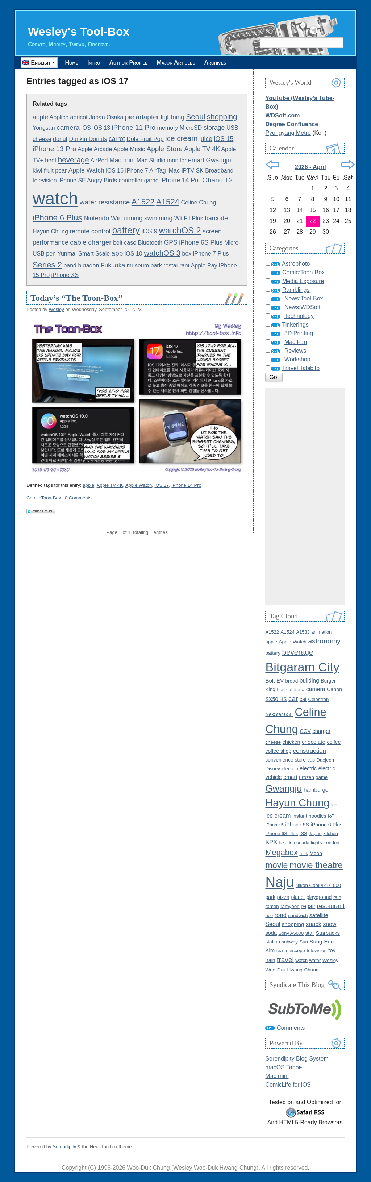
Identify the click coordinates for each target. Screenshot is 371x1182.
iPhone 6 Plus (57, 217)
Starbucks (328, 933)
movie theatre (316, 865)
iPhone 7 (136, 170)
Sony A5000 (291, 933)
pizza (283, 897)
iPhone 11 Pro (134, 127)
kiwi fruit (43, 170)
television (45, 180)
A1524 (167, 201)
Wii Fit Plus (188, 218)
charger (100, 242)
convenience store (285, 760)
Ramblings (296, 290)
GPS (171, 242)
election (290, 768)
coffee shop (278, 751)
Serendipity (64, 1146)
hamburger (317, 790)
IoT (331, 816)
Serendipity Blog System (296, 1058)
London (331, 842)
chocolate (313, 742)
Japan (97, 117)
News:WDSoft (302, 307)
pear (61, 170)
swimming (158, 218)
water (315, 960)
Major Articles (186, 62)
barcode (216, 218)
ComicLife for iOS (287, 1085)
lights (316, 842)
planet (298, 897)
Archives (228, 62)
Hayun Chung (50, 231)
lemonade (299, 842)
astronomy (324, 641)
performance (50, 242)
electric (308, 768)
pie (129, 117)
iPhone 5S (297, 825)
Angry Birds (102, 180)
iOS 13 (101, 128)
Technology (299, 316)
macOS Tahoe (283, 1067)
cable (78, 242)
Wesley (56, 309)
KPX (271, 842)
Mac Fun (295, 342)
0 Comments (78, 498)
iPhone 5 (274, 825)
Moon (315, 853)
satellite (318, 915)
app (117, 253)
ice (334, 805)
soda (271, 933)
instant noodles (309, 816)
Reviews (295, 351)
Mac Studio (151, 160)
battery (126, 230)
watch (55, 198)
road (281, 915)
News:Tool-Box (303, 298)
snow (329, 924)
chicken (291, 742)
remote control (90, 231)
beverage (73, 159)
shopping (222, 116)
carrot (117, 138)
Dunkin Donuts (88, 139)
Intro (98, 62)
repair (308, 906)
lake (283, 842)
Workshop (297, 359)
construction (309, 750)
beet (50, 160)
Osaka (115, 117)
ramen (272, 906)
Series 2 (47, 264)
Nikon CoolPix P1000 (318, 885)
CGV (305, 731)
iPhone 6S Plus (200, 242)
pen (51, 253)
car (293, 698)
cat (303, 699)
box (187, 253)
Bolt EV (274, 680)
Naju (279, 882)
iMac (173, 170)
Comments (291, 1028)
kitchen (330, 833)
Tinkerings (295, 325)
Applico (59, 117)
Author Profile (135, 62)
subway (289, 942)
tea (279, 950)
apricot (79, 117)
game (151, 180)
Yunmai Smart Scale (83, 253)
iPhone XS (65, 275)
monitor (176, 160)
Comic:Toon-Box (43, 498)
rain (337, 897)
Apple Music (129, 149)
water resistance (105, 202)
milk (303, 853)
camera (68, 127)
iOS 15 (224, 138)
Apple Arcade (95, 149)
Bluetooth (150, 243)
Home (73, 62)
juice (205, 138)
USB (232, 128)
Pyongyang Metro (287, 133)
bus (280, 689)
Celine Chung (198, 202)
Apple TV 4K (202, 149)
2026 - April (310, 167)
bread (291, 681)
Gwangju (218, 160)
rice (269, 915)
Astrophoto (296, 264)
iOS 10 (133, 253)
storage (214, 127)
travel (285, 959)
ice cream (181, 138)
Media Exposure (303, 281)
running (132, 218)
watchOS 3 (162, 253)
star (309, 933)
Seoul (195, 116)
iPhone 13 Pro (54, 149)
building (309, 680)
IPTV (187, 170)
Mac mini (122, 160)
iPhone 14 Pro (180, 180)
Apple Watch (86, 170)
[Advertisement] (305, 496)
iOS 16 (115, 170)
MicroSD (191, 128)
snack (313, 924)
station (272, 942)
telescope (294, 950)
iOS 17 (161, 485)
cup (311, 760)
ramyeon (290, 906)
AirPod (99, 160)
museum (138, 265)
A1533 (303, 632)
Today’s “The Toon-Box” (76, 298)
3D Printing (298, 333)
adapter (147, 117)
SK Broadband (214, 170)
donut (60, 139)
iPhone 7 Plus (211, 253)
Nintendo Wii (102, 218)
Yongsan (44, 128)
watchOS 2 (180, 230)
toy (331, 950)
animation (321, 632)
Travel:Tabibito (301, 368)
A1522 (143, 201)
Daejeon (325, 760)
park (156, 265)
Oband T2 (217, 180)
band (69, 265)
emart (196, 160)
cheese (42, 139)
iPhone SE (72, 180)
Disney (272, 768)
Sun (303, 942)
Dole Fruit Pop (144, 139)
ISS (303, 833)
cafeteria (295, 689)
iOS (86, 128)
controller (130, 180)
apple (40, 117)
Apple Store (165, 149)
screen (212, 231)
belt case (124, 243)
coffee (334, 742)
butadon (88, 265)
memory (167, 128)
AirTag (157, 170)
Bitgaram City (302, 667)
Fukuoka (113, 265)
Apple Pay (204, 265)
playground (319, 897)
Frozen (306, 777)
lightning (173, 117)
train (270, 960)
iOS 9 (149, 231)
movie (276, 865)
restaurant (176, 265)
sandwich (298, 915)
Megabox (281, 852)
